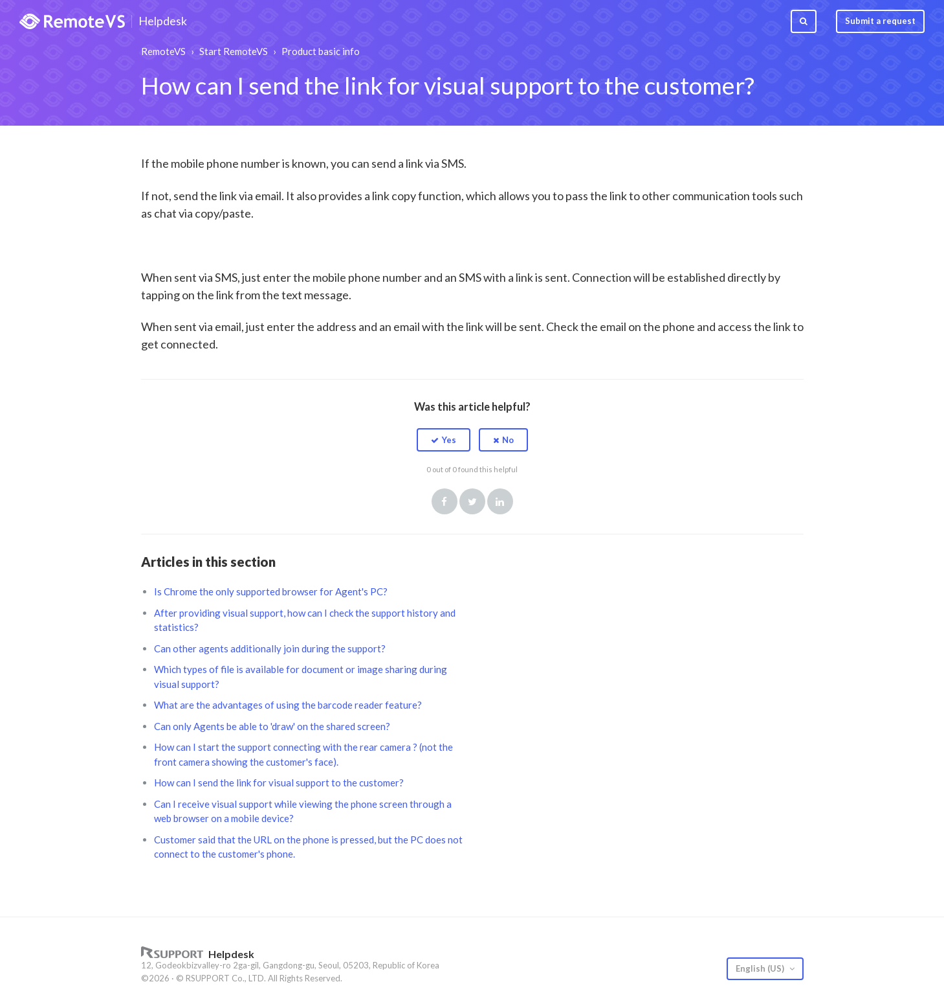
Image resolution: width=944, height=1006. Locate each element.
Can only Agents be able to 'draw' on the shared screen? (272, 726)
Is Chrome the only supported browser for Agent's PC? (271, 591)
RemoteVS (163, 51)
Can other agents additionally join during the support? (270, 648)
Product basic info (320, 51)
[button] (443, 440)
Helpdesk (162, 21)
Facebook (444, 501)
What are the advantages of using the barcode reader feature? (288, 705)
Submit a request (880, 21)
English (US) (761, 968)
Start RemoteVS (233, 51)
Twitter (472, 501)
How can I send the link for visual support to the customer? (279, 782)
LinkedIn (500, 501)
